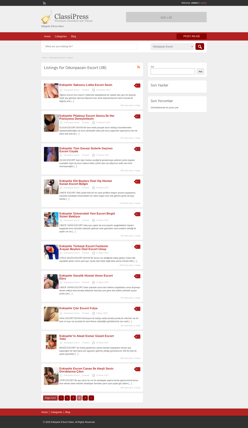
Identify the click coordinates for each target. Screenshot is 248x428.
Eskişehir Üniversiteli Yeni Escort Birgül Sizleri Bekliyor (87, 215)
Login (202, 3)
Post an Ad (191, 36)
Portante (85, 90)
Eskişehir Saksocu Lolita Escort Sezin (85, 85)
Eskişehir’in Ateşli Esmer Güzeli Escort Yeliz (86, 337)
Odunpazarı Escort (57, 58)
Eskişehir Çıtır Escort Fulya (78, 308)
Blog (73, 36)
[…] (72, 101)
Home (47, 36)
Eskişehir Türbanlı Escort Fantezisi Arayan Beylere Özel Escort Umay (83, 248)
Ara (152, 67)
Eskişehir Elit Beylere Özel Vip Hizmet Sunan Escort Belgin (85, 182)
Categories (61, 36)
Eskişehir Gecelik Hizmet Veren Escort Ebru (86, 277)
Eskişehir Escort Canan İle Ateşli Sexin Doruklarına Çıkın (86, 370)
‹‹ (61, 398)
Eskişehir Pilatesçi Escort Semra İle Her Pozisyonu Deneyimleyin (87, 117)
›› (91, 398)
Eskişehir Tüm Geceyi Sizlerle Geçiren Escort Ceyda (86, 150)
